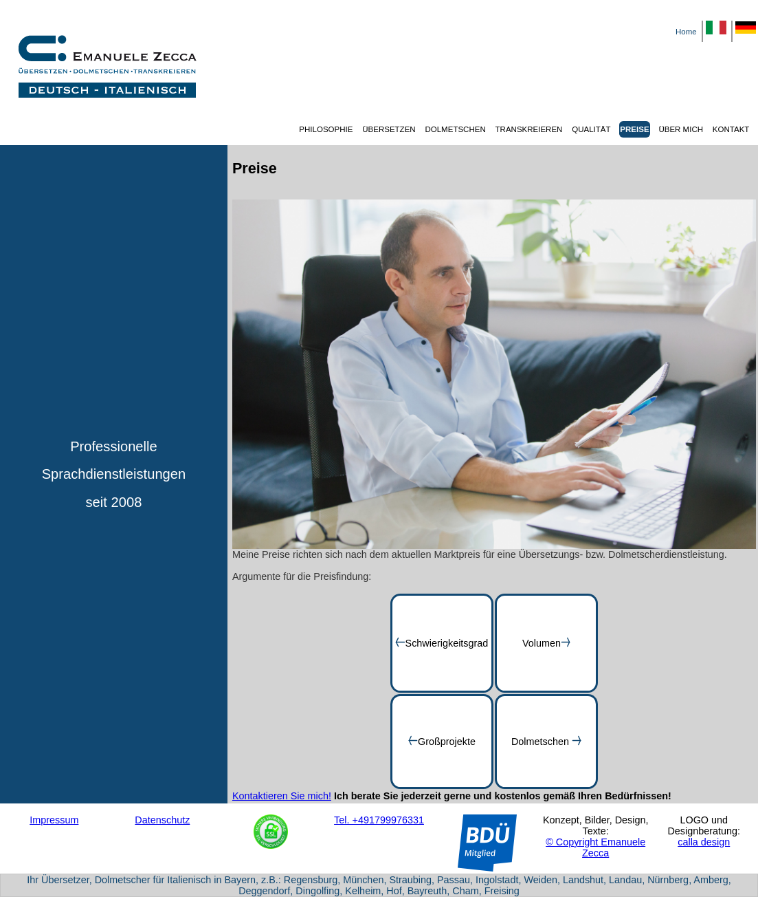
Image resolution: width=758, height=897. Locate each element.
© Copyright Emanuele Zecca (595, 847)
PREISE (634, 129)
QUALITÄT (591, 129)
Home (686, 32)
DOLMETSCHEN (455, 129)
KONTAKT (731, 129)
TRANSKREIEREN (529, 129)
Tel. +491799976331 (379, 819)
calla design (704, 841)
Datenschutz (162, 819)
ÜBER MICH (680, 129)
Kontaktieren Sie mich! (281, 795)
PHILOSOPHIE (326, 129)
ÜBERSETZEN (388, 129)
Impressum (54, 819)
